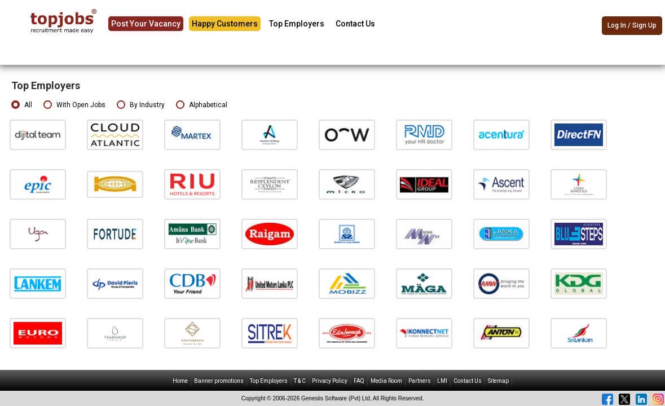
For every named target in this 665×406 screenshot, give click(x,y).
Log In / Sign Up (632, 25)
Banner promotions (219, 381)
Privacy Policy (329, 381)
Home (180, 381)
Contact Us (355, 23)
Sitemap (498, 381)
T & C (300, 381)
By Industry (141, 105)
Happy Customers (225, 23)
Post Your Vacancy (145, 23)
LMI (442, 381)
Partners (419, 381)
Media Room (386, 381)
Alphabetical (201, 105)
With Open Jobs (74, 105)
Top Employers (296, 23)
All (21, 105)
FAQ (359, 381)
